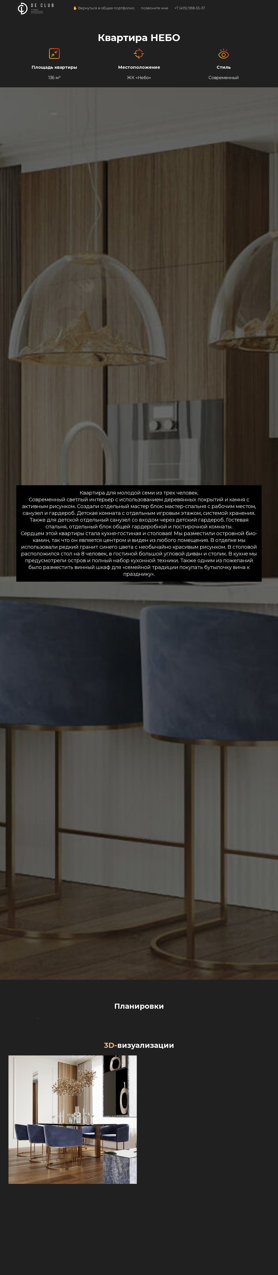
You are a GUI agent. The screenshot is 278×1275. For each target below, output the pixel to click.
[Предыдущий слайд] (10, 1092)
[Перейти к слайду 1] (135, 1160)
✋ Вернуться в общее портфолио (104, 8)
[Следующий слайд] (267, 1092)
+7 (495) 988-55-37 (190, 8)
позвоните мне (154, 8)
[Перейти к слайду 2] (139, 1160)
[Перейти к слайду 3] (143, 1160)
